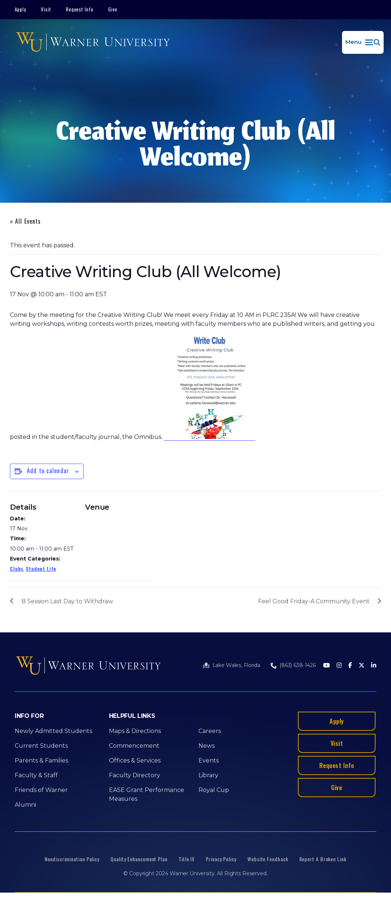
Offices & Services (135, 760)
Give (112, 9)
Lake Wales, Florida (236, 665)
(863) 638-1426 (297, 665)
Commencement (134, 745)
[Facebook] (350, 666)
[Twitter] (361, 666)
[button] (363, 42)
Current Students (41, 745)
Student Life (41, 568)
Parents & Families (41, 760)
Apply (20, 9)
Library (208, 775)
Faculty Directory (134, 775)
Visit (46, 9)
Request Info (80, 9)
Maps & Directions (135, 730)
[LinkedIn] (373, 666)
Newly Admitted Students (53, 730)
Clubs (16, 568)
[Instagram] (339, 666)
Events (208, 760)
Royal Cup (213, 789)
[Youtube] (326, 666)
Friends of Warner (41, 789)
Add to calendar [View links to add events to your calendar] (48, 470)
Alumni (25, 804)
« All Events (25, 221)
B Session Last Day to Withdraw (67, 601)
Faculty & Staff (36, 775)
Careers (209, 730)
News (206, 745)
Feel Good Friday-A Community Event (314, 601)
